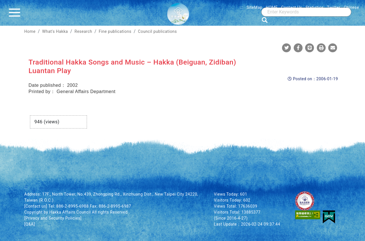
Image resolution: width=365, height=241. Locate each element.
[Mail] (333, 47)
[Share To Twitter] (286, 47)
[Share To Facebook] (298, 47)
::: (241, 7)
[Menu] (16, 13)
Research (83, 31)
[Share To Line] (310, 47)
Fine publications (115, 31)
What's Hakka (55, 31)
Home (30, 31)
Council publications (157, 31)
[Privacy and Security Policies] (53, 218)
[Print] (321, 47)
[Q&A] (29, 224)
